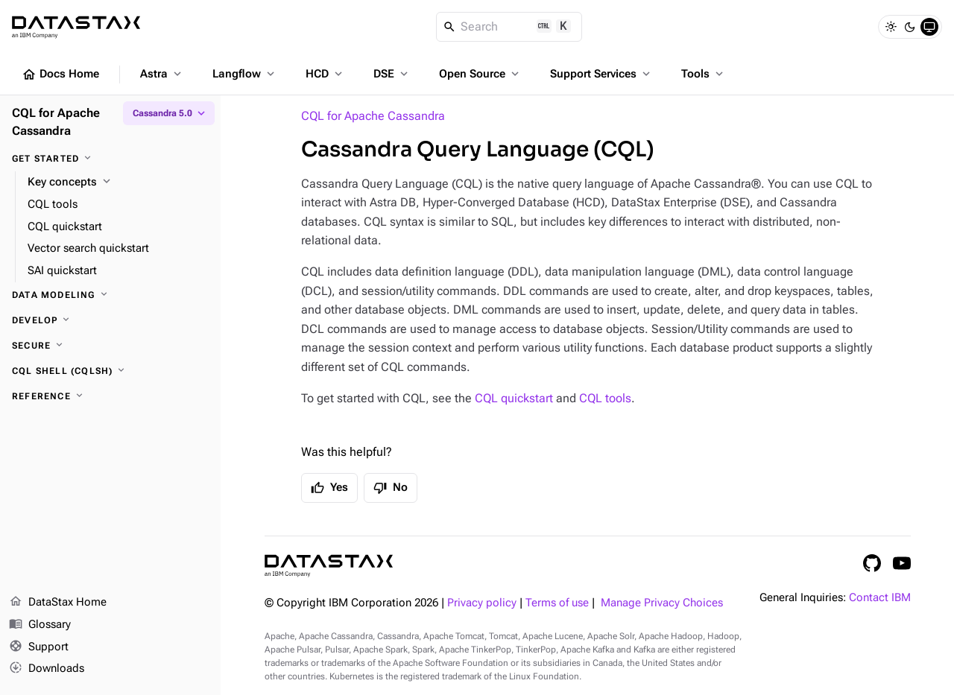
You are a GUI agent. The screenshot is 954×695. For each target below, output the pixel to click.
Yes (329, 488)
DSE (392, 73)
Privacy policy (482, 603)
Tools (703, 73)
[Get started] (110, 158)
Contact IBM (880, 597)
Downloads (46, 669)
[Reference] (110, 396)
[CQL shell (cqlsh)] (110, 371)
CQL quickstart (514, 398)
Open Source (480, 73)
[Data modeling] (110, 295)
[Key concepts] (118, 182)
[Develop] (110, 320)
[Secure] (110, 345)
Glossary (40, 625)
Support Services (601, 73)
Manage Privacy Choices (662, 603)
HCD (325, 73)
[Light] (891, 27)
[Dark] (910, 27)
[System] (929, 27)
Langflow (244, 73)
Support (39, 647)
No (390, 488)
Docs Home (60, 74)
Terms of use (557, 603)
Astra (162, 73)
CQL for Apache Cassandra (373, 116)
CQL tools (605, 398)
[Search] (509, 27)
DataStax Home (58, 602)
